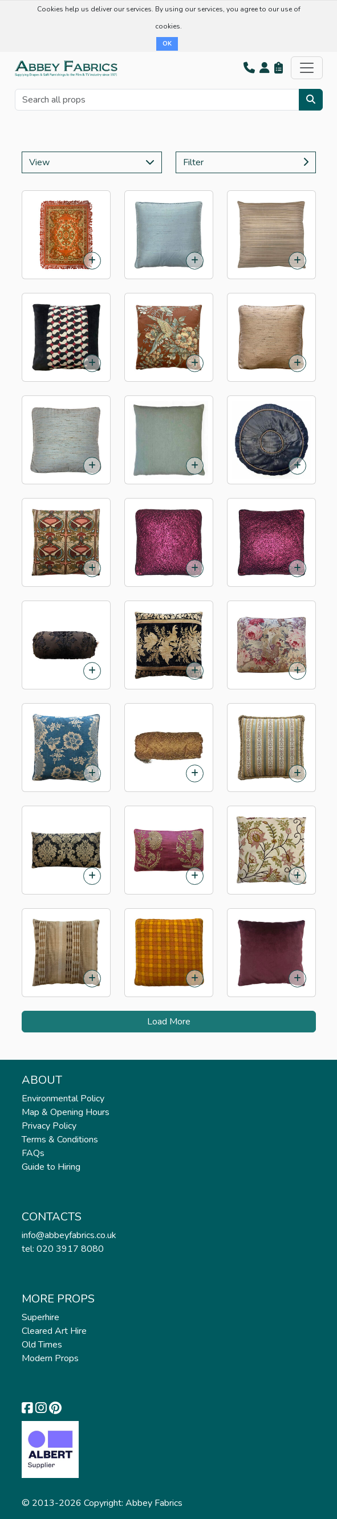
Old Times (42, 1344)
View (92, 162)
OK (167, 43)
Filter (245, 162)
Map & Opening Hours (65, 1112)
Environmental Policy (63, 1098)
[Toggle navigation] (307, 67)
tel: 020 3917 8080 (63, 1249)
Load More (168, 1021)
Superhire (40, 1317)
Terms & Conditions (60, 1139)
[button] (249, 68)
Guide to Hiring (51, 1167)
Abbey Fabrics (153, 1503)
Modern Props (50, 1358)
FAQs (33, 1153)
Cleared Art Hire (54, 1331)
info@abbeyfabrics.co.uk (69, 1235)
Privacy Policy (49, 1126)
